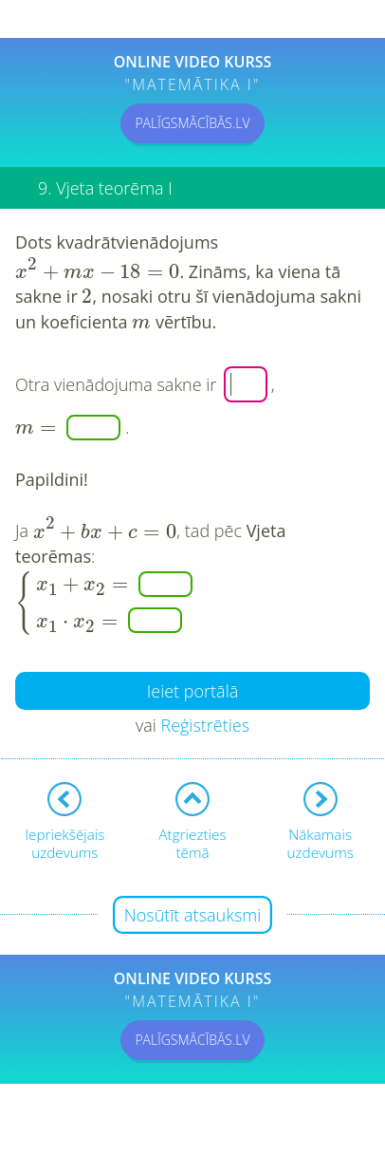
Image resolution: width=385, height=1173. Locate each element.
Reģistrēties (204, 725)
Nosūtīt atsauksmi (193, 914)
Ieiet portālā (193, 691)
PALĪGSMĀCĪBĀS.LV (192, 123)
